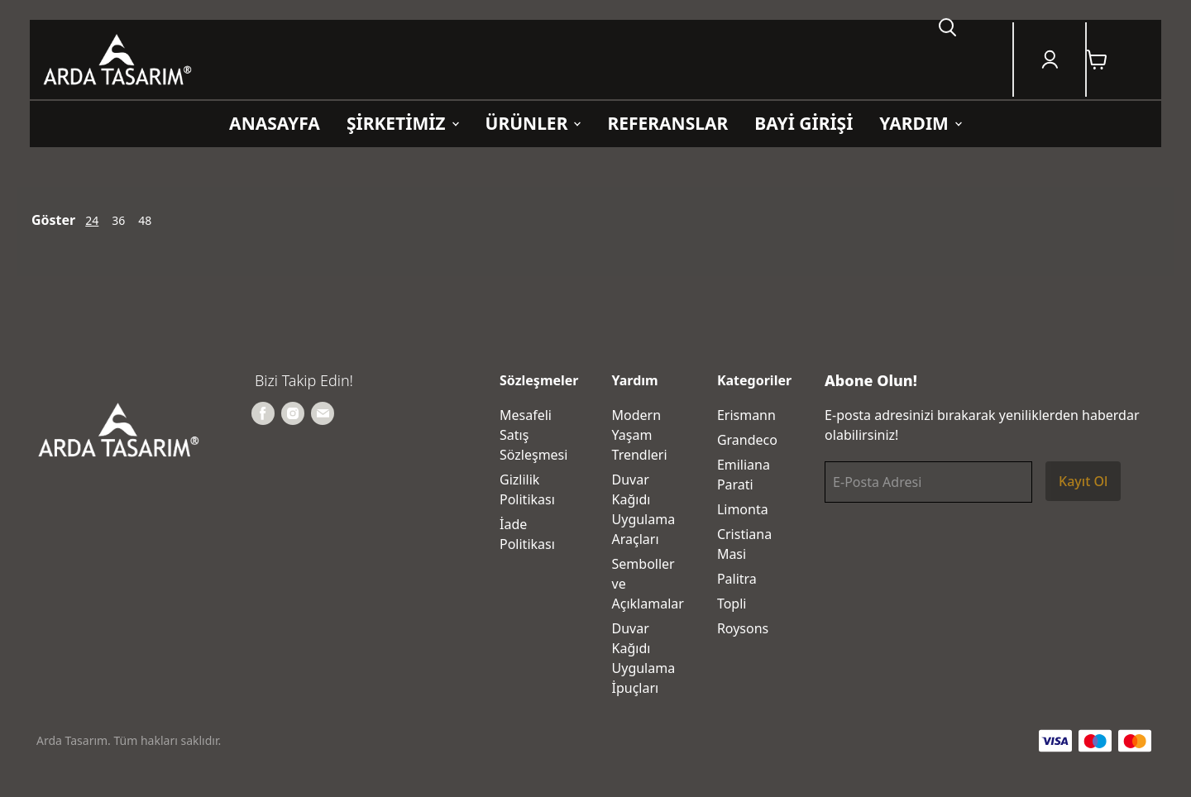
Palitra (737, 579)
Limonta (742, 509)
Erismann (746, 415)
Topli (732, 603)
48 (144, 220)
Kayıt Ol (1083, 481)
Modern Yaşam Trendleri (639, 435)
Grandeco (747, 440)
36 (118, 220)
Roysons (742, 628)
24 (91, 220)
